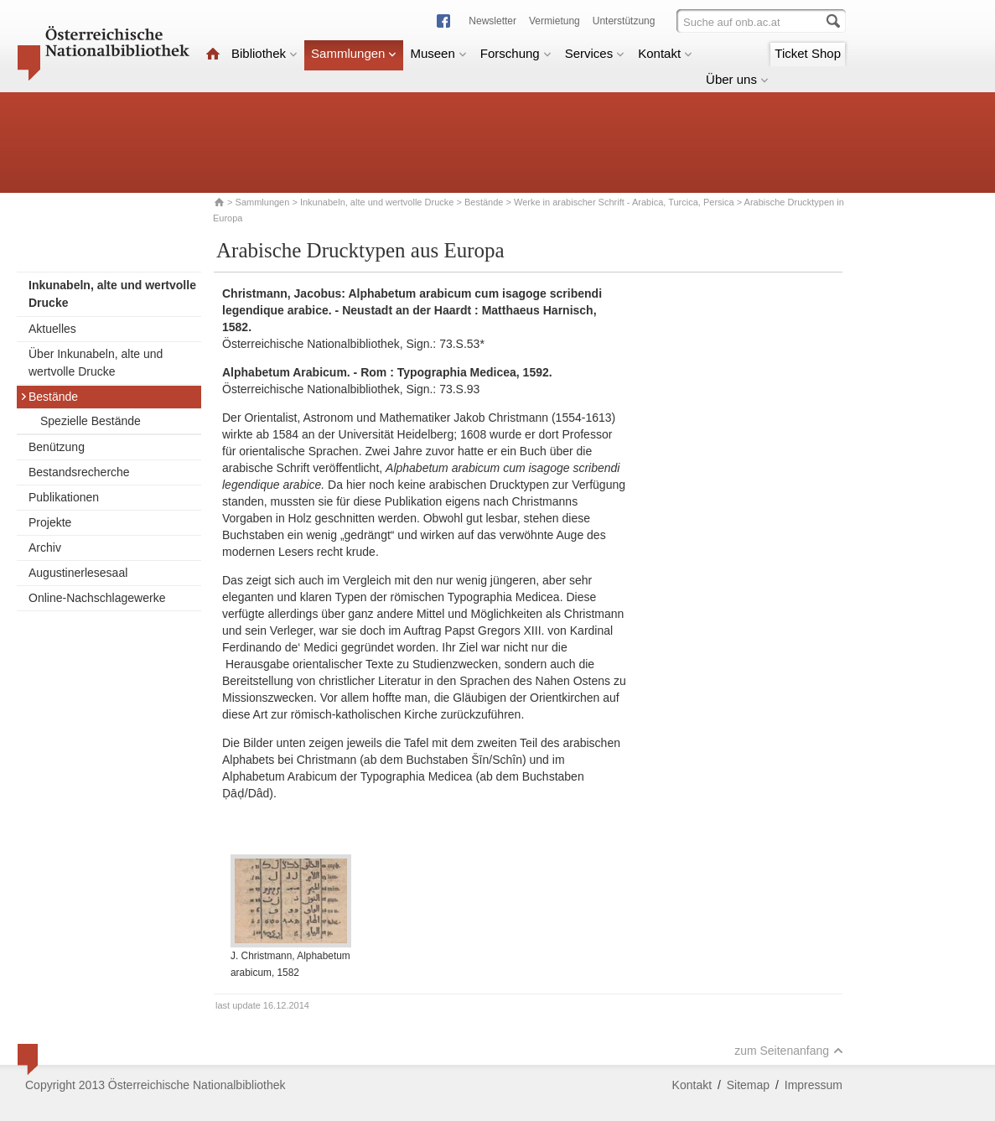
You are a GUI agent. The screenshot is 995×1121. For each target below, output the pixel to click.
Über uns (737, 79)
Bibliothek (264, 53)
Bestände (483, 202)
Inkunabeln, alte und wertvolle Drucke (376, 202)
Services (595, 53)
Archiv (45, 547)
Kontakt (665, 53)
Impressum (813, 1085)
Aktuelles (52, 328)
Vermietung (554, 21)
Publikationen (64, 497)
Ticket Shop (808, 53)
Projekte (50, 522)
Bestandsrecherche (79, 472)
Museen (438, 53)
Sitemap (748, 1085)
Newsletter (492, 21)
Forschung (516, 53)
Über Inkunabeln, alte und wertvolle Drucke (96, 362)
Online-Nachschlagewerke (97, 598)
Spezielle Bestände (90, 421)
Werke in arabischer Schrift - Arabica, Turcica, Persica (624, 202)
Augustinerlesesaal (78, 572)
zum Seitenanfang (788, 1050)
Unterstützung (624, 21)
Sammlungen (353, 53)
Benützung (57, 447)
